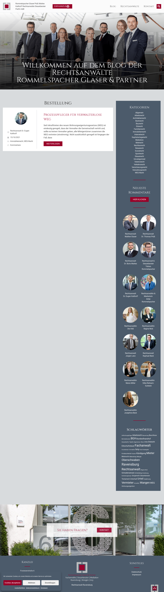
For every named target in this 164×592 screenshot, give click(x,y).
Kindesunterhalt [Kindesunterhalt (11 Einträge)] (126, 453)
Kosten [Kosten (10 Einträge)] (134, 453)
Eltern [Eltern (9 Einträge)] (142, 442)
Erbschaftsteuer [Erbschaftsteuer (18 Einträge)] (128, 446)
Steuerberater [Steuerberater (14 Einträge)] (145, 476)
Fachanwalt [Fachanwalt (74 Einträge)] (143, 445)
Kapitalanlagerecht (139, 137)
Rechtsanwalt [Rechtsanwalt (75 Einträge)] (131, 469)
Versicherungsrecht (139, 167)
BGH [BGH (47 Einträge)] (133, 438)
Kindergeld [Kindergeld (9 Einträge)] (146, 449)
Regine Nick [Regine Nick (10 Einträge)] (144, 470)
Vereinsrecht (139, 162)
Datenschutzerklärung (33, 588)
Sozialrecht (139, 151)
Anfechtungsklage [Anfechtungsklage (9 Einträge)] (127, 435)
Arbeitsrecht (139, 115)
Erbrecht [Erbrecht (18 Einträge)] (151, 442)
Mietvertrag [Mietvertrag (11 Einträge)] (132, 456)
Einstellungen (50, 583)
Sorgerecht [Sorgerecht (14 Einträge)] (136, 476)
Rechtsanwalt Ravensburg (82, 585)
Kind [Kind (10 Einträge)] (141, 449)
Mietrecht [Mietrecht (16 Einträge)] (125, 457)
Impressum (44, 588)
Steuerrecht (139, 156)
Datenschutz (137, 572)
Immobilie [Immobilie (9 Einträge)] (132, 449)
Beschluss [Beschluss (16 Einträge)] (153, 435)
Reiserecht (139, 148)
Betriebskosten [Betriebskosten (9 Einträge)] (126, 439)
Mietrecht (139, 143)
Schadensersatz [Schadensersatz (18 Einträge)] (128, 473)
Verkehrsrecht (139, 164)
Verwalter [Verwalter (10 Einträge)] (136, 483)
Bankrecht (139, 121)
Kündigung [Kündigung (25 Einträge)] (141, 453)
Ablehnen (31, 583)
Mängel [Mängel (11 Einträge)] (139, 456)
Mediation (139, 140)
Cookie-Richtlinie (20, 588)
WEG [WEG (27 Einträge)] (152, 483)
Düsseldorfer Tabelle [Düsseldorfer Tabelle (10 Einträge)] (127, 442)
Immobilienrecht (16, 141)
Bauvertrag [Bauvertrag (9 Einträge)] (145, 435)
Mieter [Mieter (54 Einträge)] (150, 453)
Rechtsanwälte (129, 6)
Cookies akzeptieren (12, 583)
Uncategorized (139, 159)
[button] (159, 6)
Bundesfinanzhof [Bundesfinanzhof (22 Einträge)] (143, 439)
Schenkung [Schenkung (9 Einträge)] (145, 473)
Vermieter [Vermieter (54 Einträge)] (127, 482)
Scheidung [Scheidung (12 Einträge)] (138, 473)
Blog (113, 6)
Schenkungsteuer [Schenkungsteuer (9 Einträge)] (127, 476)
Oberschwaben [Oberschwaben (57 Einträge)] (131, 460)
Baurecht (139, 124)
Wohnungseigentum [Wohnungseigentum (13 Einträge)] (128, 486)
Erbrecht (139, 126)
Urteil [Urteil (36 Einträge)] (140, 478)
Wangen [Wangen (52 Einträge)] (145, 482)
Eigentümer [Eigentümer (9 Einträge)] (137, 442)
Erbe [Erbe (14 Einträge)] (146, 442)
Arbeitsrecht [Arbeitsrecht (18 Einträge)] (137, 435)
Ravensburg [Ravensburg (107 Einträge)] (130, 464)
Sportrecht (139, 154)
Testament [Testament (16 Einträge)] (126, 479)
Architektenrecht (139, 118)
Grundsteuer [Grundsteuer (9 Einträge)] (125, 449)
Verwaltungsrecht (139, 170)
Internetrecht (139, 134)
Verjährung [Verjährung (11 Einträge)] (147, 479)
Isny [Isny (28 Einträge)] (137, 449)
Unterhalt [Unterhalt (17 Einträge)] (133, 479)
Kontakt (149, 6)
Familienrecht (139, 129)
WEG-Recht (28, 141)
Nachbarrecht (139, 145)
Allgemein (139, 113)
